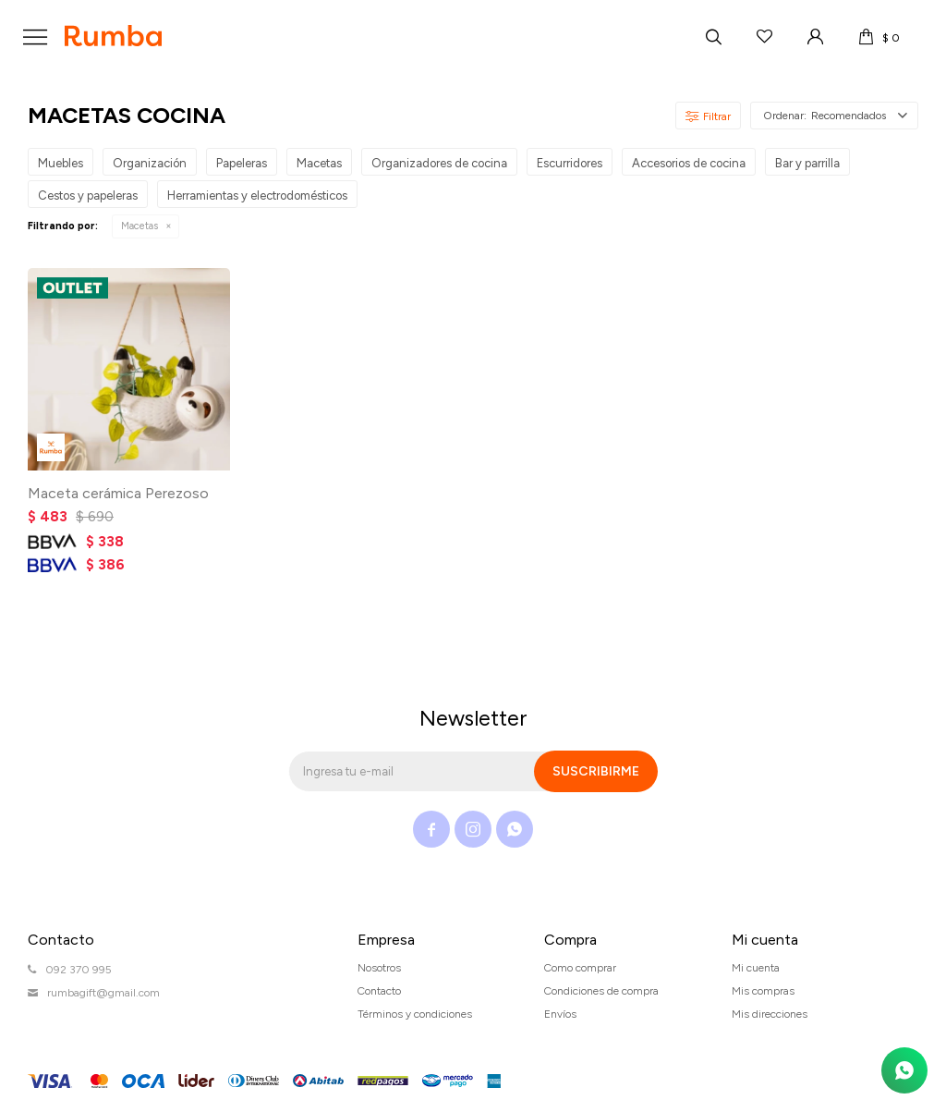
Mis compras (763, 990)
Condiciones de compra (601, 990)
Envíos (560, 1014)
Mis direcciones (769, 1014)
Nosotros (379, 967)
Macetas (139, 226)
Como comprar (580, 967)
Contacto (379, 990)
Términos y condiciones (415, 1014)
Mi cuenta (756, 967)
